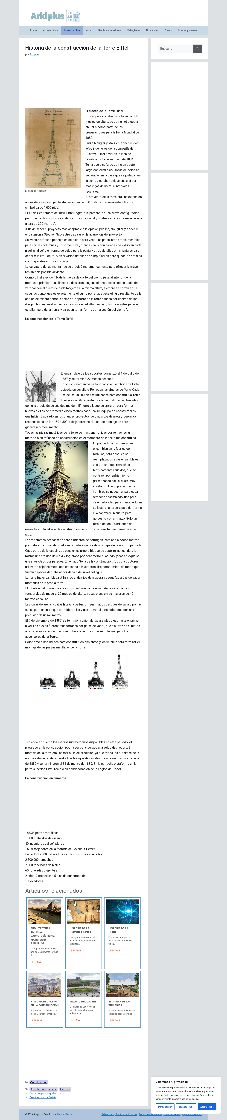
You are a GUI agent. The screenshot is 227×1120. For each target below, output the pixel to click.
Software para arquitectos (45, 1093)
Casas (168, 30)
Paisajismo (133, 30)
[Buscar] (197, 49)
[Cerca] (218, 1078)
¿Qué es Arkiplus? (192, 1114)
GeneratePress (64, 1114)
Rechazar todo (186, 1107)
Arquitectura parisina (44, 1089)
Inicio (33, 30)
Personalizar (165, 1107)
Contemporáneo (187, 30)
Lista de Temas (171, 1114)
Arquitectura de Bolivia (42, 1097)
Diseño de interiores (109, 30)
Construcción (72, 30)
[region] (186, 1095)
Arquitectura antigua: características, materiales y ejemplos (43, 936)
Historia (65, 1089)
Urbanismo (152, 30)
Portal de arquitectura (150, 1114)
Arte (88, 30)
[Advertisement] (83, 85)
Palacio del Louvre (83, 1001)
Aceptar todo (207, 1107)
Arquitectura (50, 30)
